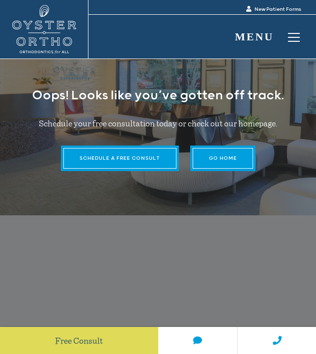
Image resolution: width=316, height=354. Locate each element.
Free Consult (79, 340)
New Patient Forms (273, 9)
